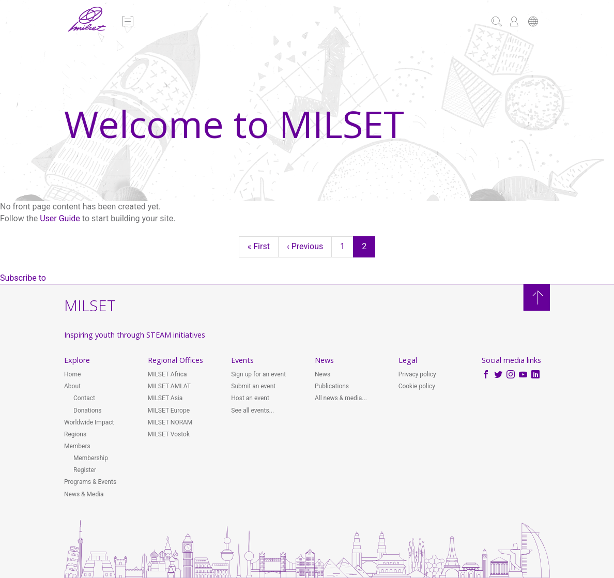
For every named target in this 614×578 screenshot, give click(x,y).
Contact (84, 398)
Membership (90, 458)
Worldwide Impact (89, 422)
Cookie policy (416, 386)
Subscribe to (23, 278)
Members (77, 446)
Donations (87, 410)
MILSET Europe (169, 410)
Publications (332, 386)
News (322, 374)
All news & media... (341, 398)
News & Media (84, 494)
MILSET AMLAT (169, 386)
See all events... (252, 410)
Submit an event (253, 386)
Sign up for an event (258, 374)
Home (72, 374)
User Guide (60, 218)
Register (84, 470)
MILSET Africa (167, 374)
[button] (127, 22)
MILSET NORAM (170, 422)
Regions (75, 434)
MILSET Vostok (169, 434)
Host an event (250, 398)
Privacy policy (417, 374)
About (72, 386)
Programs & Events (90, 481)
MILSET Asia (165, 398)
